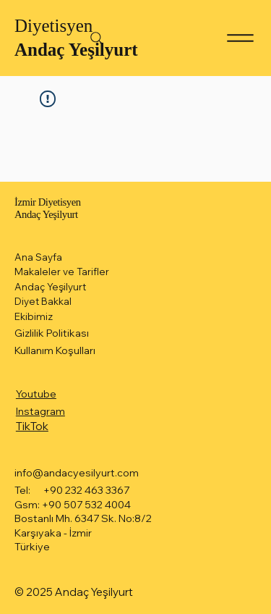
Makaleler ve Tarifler (61, 271)
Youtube (36, 393)
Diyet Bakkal (43, 301)
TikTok (32, 426)
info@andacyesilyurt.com (76, 472)
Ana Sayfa (38, 257)
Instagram (40, 411)
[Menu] (240, 38)
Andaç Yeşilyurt (76, 49)
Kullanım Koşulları (54, 350)
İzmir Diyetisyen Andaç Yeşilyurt (47, 207)
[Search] (97, 38)
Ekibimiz (33, 316)
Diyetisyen (53, 25)
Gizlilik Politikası (51, 333)
